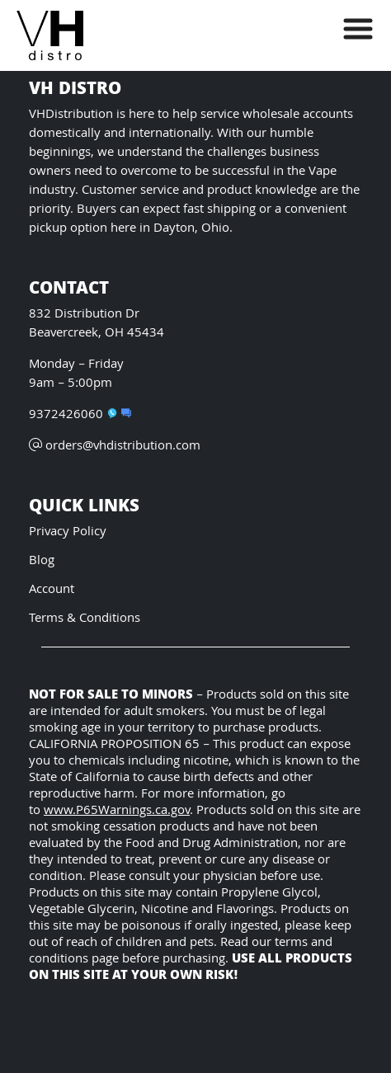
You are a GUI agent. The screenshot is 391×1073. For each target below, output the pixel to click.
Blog (41, 561)
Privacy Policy (67, 532)
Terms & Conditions (84, 618)
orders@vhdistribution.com (114, 446)
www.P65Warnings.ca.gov (117, 811)
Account (51, 590)
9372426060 (73, 415)
